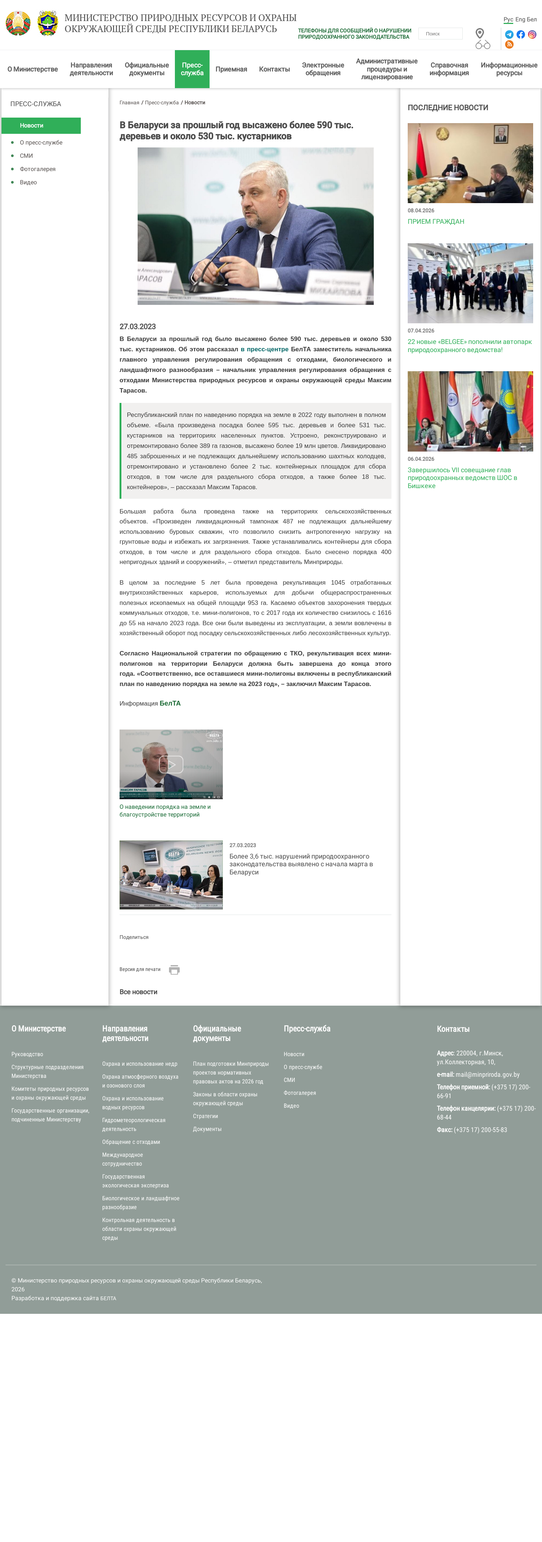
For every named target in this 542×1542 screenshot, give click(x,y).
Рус (508, 19)
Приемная (231, 70)
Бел (532, 19)
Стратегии (205, 1117)
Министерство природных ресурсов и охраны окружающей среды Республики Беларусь (171, 24)
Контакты (274, 70)
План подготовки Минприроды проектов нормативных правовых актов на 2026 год (231, 1074)
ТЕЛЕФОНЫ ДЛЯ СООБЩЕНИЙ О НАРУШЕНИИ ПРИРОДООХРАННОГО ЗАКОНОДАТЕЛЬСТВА (354, 34)
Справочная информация (449, 70)
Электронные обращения (323, 70)
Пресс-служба (192, 70)
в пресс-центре (265, 350)
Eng (520, 19)
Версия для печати (140, 970)
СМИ (26, 157)
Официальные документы (147, 70)
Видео (28, 183)
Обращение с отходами (131, 1143)
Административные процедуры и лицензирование (387, 70)
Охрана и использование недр (139, 1065)
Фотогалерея (38, 170)
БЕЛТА (108, 1300)
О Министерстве (32, 70)
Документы (207, 1130)
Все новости (138, 993)
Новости (31, 126)
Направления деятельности (91, 70)
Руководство (27, 1055)
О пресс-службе (41, 143)
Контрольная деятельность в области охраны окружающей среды (139, 1230)
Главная (129, 104)
